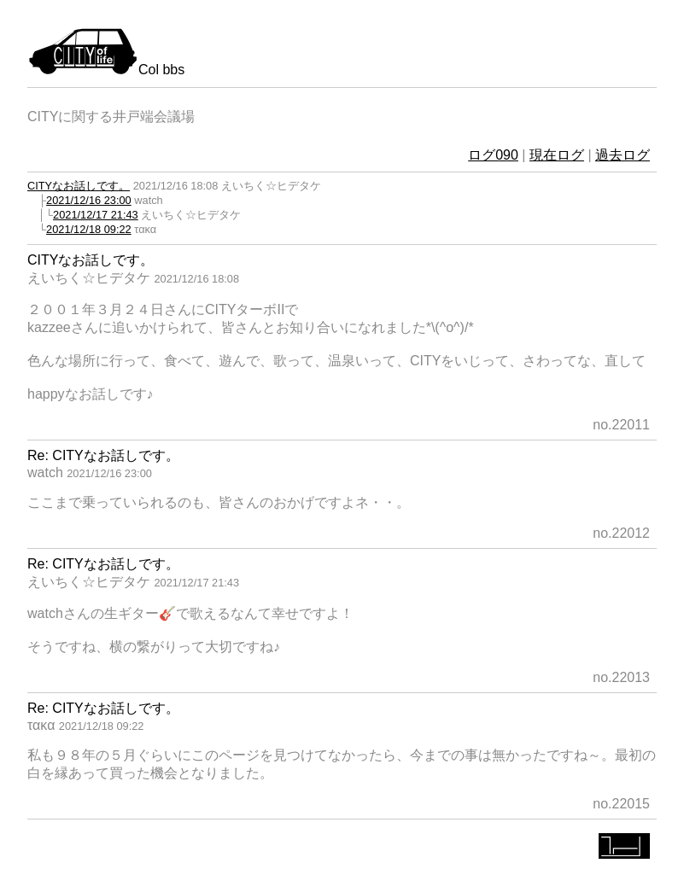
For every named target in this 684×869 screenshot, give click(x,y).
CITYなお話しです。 (78, 185)
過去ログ (622, 155)
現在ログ (556, 155)
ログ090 (493, 155)
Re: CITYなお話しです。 (103, 455)
